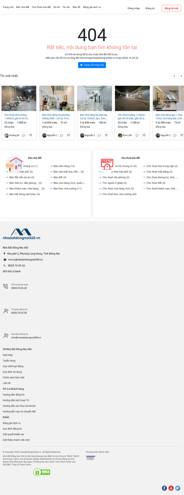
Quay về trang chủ (92, 64)
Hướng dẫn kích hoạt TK (16, 400)
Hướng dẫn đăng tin (14, 394)
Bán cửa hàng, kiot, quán (70, 183)
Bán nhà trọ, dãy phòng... (25, 183)
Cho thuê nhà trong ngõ (162, 166)
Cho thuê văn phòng (115, 177)
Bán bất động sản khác (24, 194)
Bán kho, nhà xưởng (68, 188)
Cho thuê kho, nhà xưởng (119, 194)
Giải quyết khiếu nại (13, 434)
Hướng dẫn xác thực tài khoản (19, 405)
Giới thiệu (8, 355)
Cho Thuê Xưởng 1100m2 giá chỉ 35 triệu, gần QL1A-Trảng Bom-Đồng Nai (131, 116)
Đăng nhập (134, 8)
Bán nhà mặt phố (21, 171)
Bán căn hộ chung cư (23, 166)
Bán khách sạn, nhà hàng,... (27, 188)
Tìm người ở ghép (114, 183)
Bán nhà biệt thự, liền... (69, 171)
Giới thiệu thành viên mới (16, 440)
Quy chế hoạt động (13, 366)
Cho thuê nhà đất (130, 158)
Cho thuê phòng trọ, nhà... (162, 177)
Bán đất (60, 177)
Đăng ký (150, 8)
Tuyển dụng (9, 360)
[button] (181, 76)
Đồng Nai (9, 126)
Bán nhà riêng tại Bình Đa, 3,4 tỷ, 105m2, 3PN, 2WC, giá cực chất (93, 116)
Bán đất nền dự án (21, 177)
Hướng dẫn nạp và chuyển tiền (19, 411)
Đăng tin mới (171, 8)
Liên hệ (7, 383)
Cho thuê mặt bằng (159, 171)
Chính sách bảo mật (14, 377)
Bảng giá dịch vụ (12, 423)
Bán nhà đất (34, 158)
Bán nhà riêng (64, 166)
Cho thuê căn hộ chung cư (119, 166)
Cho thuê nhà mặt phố (117, 171)
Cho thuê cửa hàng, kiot (118, 188)
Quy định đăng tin (12, 428)
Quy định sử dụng (12, 371)
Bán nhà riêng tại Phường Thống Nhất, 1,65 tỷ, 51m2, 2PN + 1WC (56, 116)
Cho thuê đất (156, 183)
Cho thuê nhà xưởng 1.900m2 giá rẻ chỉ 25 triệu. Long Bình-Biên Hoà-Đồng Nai (17, 116)
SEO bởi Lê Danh (12, 271)
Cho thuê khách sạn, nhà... (162, 188)
